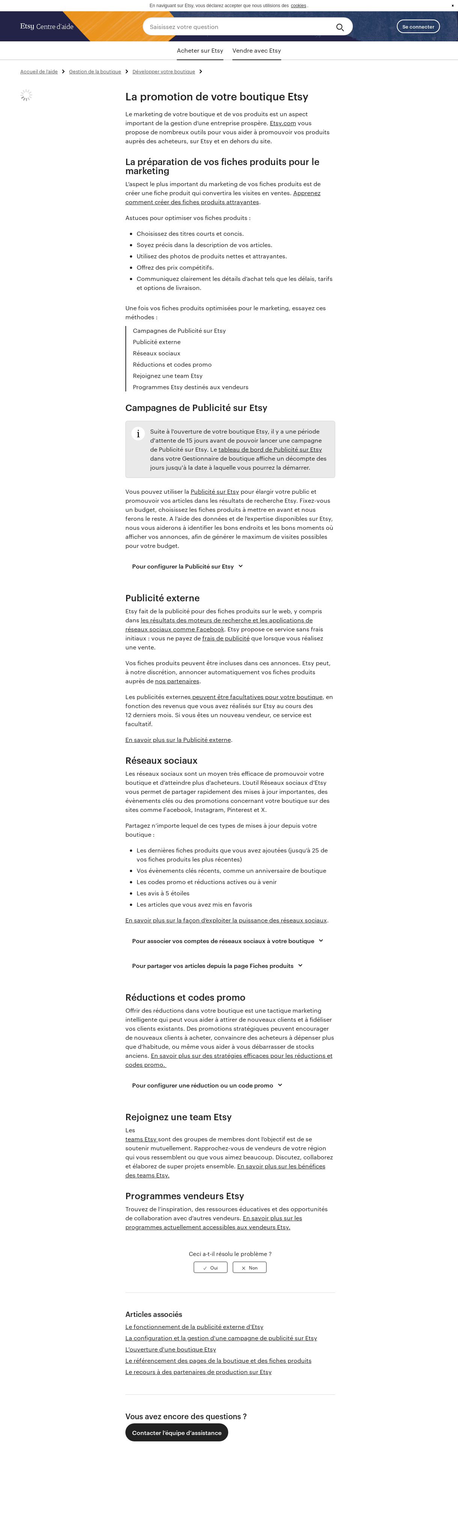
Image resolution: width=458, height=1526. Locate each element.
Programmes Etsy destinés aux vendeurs (191, 387)
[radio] (210, 1267)
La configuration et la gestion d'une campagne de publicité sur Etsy (221, 1338)
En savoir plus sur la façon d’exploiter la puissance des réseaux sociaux (226, 920)
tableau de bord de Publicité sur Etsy (270, 449)
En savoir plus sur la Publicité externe (178, 739)
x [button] (452, 6)
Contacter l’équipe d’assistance (176, 1432)
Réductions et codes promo (172, 364)
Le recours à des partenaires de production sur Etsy (198, 1372)
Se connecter (418, 26)
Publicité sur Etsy (215, 491)
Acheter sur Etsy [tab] (200, 50)
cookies (298, 5)
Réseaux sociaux (157, 353)
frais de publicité (226, 638)
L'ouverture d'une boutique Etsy (170, 1349)
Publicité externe (157, 342)
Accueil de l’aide (39, 71)
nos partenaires (177, 681)
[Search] (341, 26)
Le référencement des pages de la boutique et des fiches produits (218, 1360)
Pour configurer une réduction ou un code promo (208, 1084)
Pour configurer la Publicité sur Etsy (188, 565)
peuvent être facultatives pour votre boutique (256, 697)
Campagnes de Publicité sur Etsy (179, 330)
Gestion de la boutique (95, 71)
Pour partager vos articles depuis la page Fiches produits (218, 965)
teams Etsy (141, 1139)
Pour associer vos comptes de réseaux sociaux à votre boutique (228, 940)
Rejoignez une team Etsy (168, 375)
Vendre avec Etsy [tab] (256, 50)
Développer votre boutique (164, 71)
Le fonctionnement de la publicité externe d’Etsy (194, 1326)
